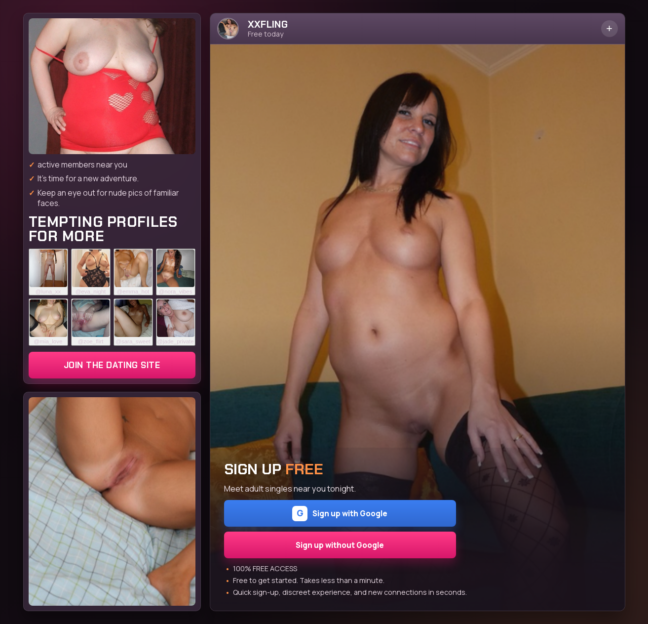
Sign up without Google (340, 545)
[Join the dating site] (112, 86)
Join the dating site (112, 365)
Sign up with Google (339, 513)
